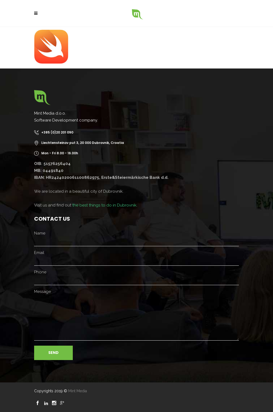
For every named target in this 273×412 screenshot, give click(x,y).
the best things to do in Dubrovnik (104, 205)
